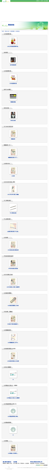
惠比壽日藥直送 (7, 462)
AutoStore (37, 463)
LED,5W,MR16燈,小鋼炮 (13, 194)
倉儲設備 (32, 463)
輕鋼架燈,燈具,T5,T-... (13, 157)
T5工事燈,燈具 (13, 213)
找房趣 (15, 462)
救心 (11, 463)
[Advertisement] (24, 12)
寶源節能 (11, 25)
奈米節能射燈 (13, 64)
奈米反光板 (13, 120)
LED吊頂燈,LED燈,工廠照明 (13, 287)
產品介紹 (7, 31)
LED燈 (13, 176)
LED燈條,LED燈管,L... (13, 453)
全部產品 (18, 31)
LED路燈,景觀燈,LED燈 (13, 305)
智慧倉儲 (42, 463)
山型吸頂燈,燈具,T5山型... (13, 231)
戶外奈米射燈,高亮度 (13, 268)
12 (13, 379)
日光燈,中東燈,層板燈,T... (13, 324)
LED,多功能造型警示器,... (13, 46)
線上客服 (46, 0)
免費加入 (38, 0)
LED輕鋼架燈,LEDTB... (13, 342)
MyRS (42, 0)
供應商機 (12, 31)
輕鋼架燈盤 (13, 102)
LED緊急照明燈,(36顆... (13, 416)
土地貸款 (27, 463)
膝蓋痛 (4, 463)
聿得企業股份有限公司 (36, 462)
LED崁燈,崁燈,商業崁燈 (13, 250)
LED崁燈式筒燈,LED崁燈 (13, 361)
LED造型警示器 (13, 83)
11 (13, 435)
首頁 (3, 31)
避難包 (8, 463)
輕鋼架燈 (13, 139)
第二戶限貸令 (21, 463)
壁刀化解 (15, 463)
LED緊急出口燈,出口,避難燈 (13, 397)
